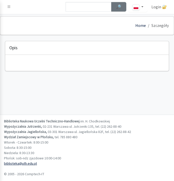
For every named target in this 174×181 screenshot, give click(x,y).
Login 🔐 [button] (159, 7)
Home (140, 25)
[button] (9, 7)
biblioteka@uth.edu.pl (20, 163)
